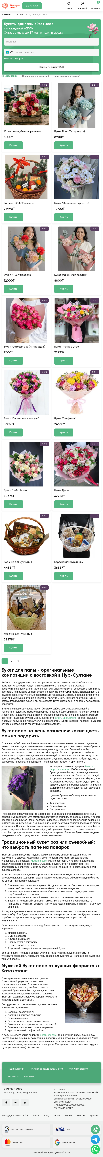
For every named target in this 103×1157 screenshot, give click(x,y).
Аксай (36, 1115)
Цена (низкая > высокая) (35, 76)
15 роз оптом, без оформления (22, 131)
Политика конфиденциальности (46, 1068)
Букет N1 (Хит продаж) (17, 275)
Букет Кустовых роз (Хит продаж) (24, 347)
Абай (26, 1115)
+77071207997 (12, 1089)
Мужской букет (39, 860)
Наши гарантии (16, 1068)
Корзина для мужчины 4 (68, 562)
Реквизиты (13, 1076)
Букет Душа (61, 490)
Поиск (69, 6)
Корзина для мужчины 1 (18, 562)
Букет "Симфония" (65, 418)
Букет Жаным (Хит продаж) (70, 275)
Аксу (46, 1115)
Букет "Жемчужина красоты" (71, 203)
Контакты (29, 1076)
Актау (57, 1115)
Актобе (68, 1115)
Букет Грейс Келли (15, 490)
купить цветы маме (65, 718)
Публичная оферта (77, 1068)
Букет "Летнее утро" (67, 347)
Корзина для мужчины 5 (18, 634)
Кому (20, 14)
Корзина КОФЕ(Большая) (19, 203)
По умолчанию (10, 76)
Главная (6, 14)
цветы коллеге (48, 1035)
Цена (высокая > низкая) (66, 76)
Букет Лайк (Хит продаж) (69, 131)
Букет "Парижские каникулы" (21, 418)
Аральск (94, 1115)
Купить (13, 145)
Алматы (80, 1115)
